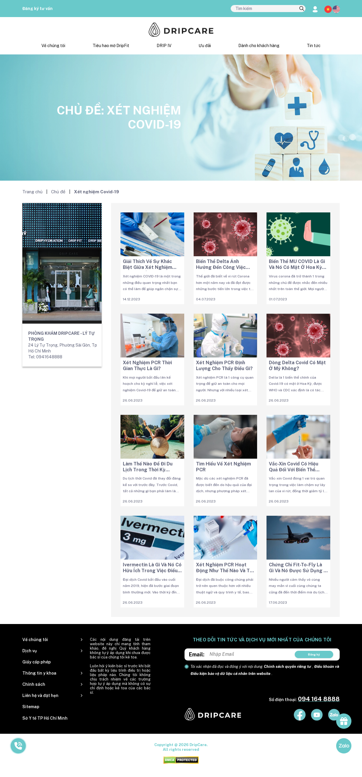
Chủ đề (58, 191)
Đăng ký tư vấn (37, 8)
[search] (302, 9)
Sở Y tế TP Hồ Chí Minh (45, 718)
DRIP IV (164, 45)
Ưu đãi (205, 45)
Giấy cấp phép (36, 662)
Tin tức (314, 45)
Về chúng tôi (53, 45)
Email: (197, 654)
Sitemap (30, 706)
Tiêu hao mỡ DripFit (111, 45)
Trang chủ (32, 191)
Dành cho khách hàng (258, 45)
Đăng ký (314, 654)
